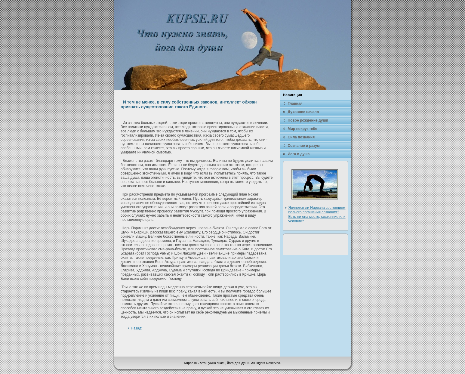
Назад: (136, 328)
